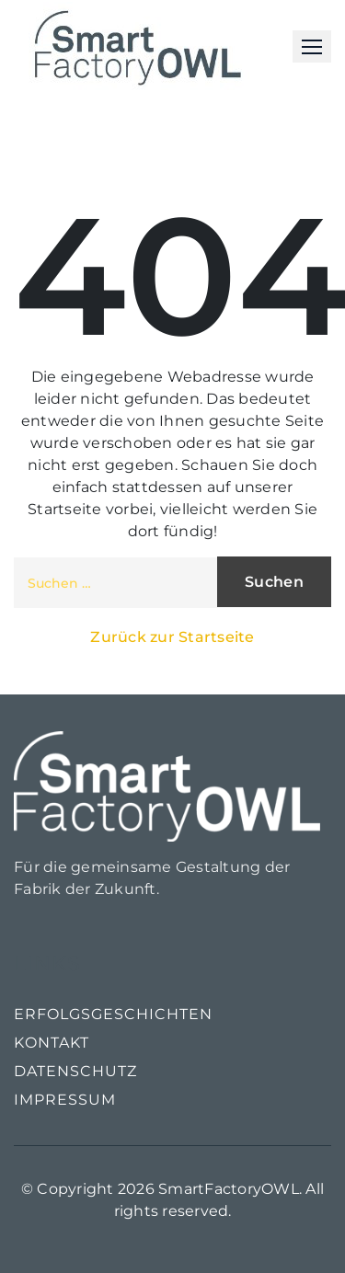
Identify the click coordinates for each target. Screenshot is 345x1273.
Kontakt (51, 1042)
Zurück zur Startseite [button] (172, 637)
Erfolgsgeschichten (113, 1014)
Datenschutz (75, 1071)
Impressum (65, 1099)
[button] (312, 46)
